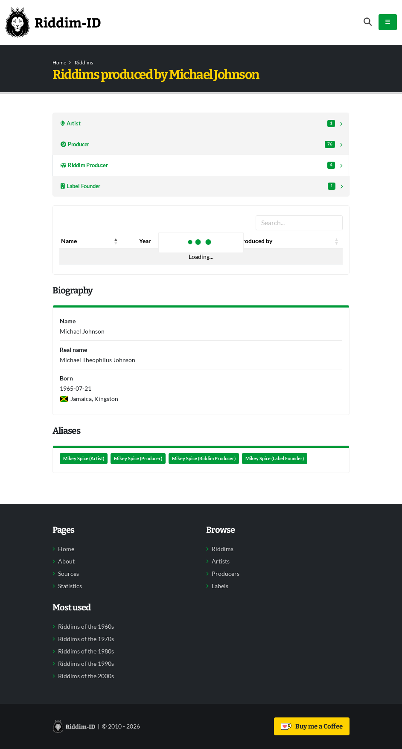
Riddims (84, 62)
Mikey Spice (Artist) (83, 458)
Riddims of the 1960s (86, 626)
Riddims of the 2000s (86, 676)
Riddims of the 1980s (86, 651)
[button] (116, 241)
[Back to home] (53, 22)
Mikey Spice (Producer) (138, 458)
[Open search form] (368, 22)
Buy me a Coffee (312, 726)
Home (59, 62)
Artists (221, 561)
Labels (220, 586)
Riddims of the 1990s (86, 663)
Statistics (70, 586)
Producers (225, 573)
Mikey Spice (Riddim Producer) (204, 458)
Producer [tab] (198, 144)
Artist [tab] (198, 123)
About (66, 561)
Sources (68, 573)
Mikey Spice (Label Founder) (274, 458)
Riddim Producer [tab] (198, 165)
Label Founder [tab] (198, 186)
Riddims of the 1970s (86, 639)
